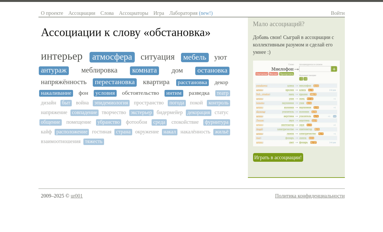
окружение (147, 131)
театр (223, 93)
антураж (54, 70)
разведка (199, 93)
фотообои (136, 122)
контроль (218, 102)
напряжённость (64, 82)
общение (50, 122)
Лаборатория (191, 13)
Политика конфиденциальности (310, 195)
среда (159, 122)
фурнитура (217, 122)
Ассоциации (82, 13)
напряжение (54, 112)
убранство (108, 122)
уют (220, 57)
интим (173, 93)
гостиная (102, 131)
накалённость (195, 131)
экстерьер (141, 112)
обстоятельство (140, 93)
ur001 (77, 195)
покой (196, 102)
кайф (46, 131)
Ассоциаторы (133, 13)
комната (144, 70)
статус (222, 112)
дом (177, 70)
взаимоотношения (61, 141)
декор (221, 82)
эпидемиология (111, 102)
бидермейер (170, 112)
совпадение (84, 112)
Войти (338, 13)
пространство (149, 102)
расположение (71, 131)
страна (123, 131)
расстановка (192, 82)
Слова (107, 13)
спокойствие (185, 122)
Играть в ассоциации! (278, 157)
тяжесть (93, 141)
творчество (114, 112)
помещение (78, 122)
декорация (198, 112)
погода (176, 102)
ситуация (158, 57)
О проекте (52, 13)
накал (170, 131)
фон (83, 93)
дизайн (48, 102)
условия (105, 93)
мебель (195, 57)
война (82, 102)
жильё (222, 131)
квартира (156, 82)
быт (66, 102)
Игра (159, 13)
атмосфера (112, 57)
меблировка (99, 70)
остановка (212, 70)
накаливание (56, 93)
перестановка (115, 82)
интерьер (62, 56)
